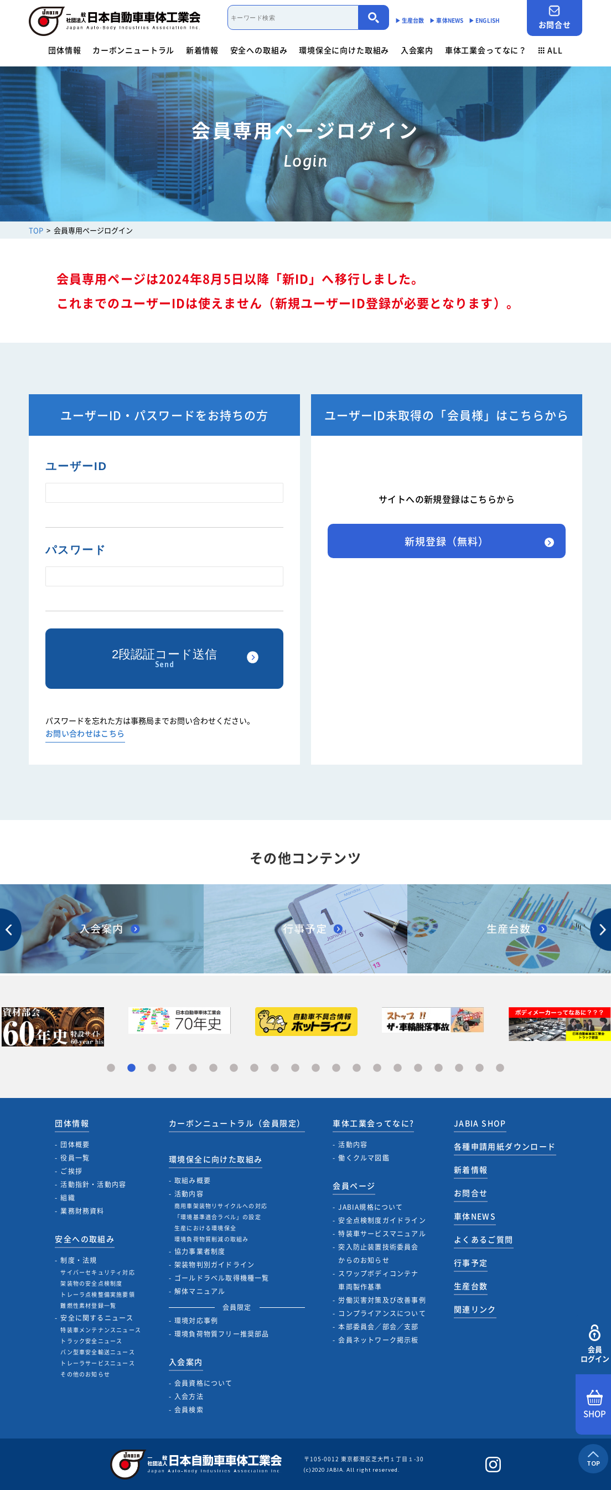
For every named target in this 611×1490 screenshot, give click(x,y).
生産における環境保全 (205, 1228)
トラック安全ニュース (91, 1341)
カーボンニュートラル (133, 49)
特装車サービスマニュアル (382, 1234)
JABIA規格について (370, 1207)
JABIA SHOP (480, 1122)
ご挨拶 (71, 1171)
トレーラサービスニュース (97, 1363)
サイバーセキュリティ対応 (97, 1272)
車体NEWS (475, 1215)
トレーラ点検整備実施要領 (97, 1294)
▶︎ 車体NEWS (446, 20)
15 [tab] (397, 1068)
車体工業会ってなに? (373, 1122)
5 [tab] (193, 1068)
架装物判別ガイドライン (214, 1265)
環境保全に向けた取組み (344, 49)
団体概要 (75, 1144)
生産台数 (471, 1285)
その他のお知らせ (85, 1374)
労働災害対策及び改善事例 (382, 1300)
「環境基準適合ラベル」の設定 (217, 1217)
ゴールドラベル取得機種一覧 (222, 1278)
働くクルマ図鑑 (363, 1158)
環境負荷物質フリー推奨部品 (222, 1334)
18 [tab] (459, 1068)
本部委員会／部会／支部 (378, 1327)
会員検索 (189, 1410)
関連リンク (475, 1308)
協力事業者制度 (199, 1251)
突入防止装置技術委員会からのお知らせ (378, 1253)
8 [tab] (254, 1068)
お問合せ (554, 17)
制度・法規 (78, 1260)
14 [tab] (377, 1068)
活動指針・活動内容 (93, 1184)
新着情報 (202, 49)
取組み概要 (192, 1180)
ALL (550, 49)
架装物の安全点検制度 (91, 1283)
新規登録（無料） (446, 541)
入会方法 (189, 1396)
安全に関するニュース (96, 1318)
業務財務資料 (82, 1211)
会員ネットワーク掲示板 (378, 1340)
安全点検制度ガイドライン (382, 1220)
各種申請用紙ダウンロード (505, 1146)
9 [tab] (274, 1068)
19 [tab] (479, 1068)
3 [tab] (152, 1068)
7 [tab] (234, 1068)
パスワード (75, 550)
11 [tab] (315, 1068)
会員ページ (354, 1185)
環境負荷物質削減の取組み (211, 1239)
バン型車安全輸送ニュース (97, 1352)
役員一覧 (75, 1158)
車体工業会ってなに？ (486, 49)
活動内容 (189, 1194)
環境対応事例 (196, 1321)
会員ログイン (594, 1344)
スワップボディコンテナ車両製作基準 (378, 1280)
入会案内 (417, 49)
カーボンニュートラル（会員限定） (237, 1122)
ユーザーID (76, 466)
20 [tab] (500, 1068)
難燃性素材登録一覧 (88, 1305)
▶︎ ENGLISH (484, 20)
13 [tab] (356, 1068)
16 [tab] (418, 1068)
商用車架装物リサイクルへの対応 (220, 1206)
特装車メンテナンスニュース (100, 1330)
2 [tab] (131, 1068)
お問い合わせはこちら (85, 734)
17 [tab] (438, 1068)
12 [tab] (336, 1068)
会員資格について (203, 1383)
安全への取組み (259, 49)
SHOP (595, 1405)
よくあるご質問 (484, 1239)
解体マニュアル (199, 1291)
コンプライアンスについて (382, 1313)
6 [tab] (213, 1068)
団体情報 (64, 49)
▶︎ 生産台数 (409, 20)
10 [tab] (295, 1068)
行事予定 (471, 1262)
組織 (67, 1198)
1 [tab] (111, 1068)
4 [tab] (172, 1068)
